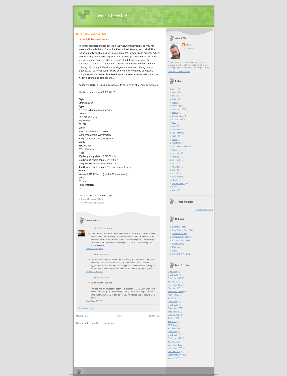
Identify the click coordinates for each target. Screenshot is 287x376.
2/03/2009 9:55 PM (94, 271)
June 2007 (172, 325)
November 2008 (175, 285)
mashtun (176, 153)
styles (174, 180)
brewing (92, 203)
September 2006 (175, 355)
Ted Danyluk (102, 228)
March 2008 (173, 305)
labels (175, 139)
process (175, 163)
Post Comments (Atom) (103, 323)
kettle (174, 136)
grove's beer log (111, 15)
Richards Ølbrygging (181, 240)
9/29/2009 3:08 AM (94, 301)
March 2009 (173, 275)
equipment (177, 109)
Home (118, 316)
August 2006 (173, 358)
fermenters (177, 119)
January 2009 (174, 282)
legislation (176, 143)
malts (174, 149)
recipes (100, 203)
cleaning (176, 106)
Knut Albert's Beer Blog (182, 230)
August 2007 (173, 318)
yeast (174, 190)
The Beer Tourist (179, 233)
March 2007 (173, 335)
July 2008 (172, 298)
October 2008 (174, 288)
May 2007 (172, 328)
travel (174, 187)
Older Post (154, 316)
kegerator (176, 133)
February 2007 (174, 338)
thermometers (178, 183)
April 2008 (172, 301)
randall (175, 173)
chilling (175, 102)
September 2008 (175, 291)
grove (188, 45)
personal (176, 156)
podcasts (176, 160)
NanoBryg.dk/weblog (181, 237)
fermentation (177, 116)
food (174, 122)
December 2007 (175, 308)
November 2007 (175, 312)
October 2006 (174, 351)
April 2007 (172, 331)
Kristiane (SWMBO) (181, 254)
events (175, 112)
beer (174, 89)
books (175, 92)
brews (175, 99)
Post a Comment (85, 308)
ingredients (177, 129)
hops (174, 126)
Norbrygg (176, 247)
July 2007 (172, 321)
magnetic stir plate (180, 146)
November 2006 (175, 348)
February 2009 (174, 278)
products (176, 167)
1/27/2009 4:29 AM (94, 248)
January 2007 (174, 342)
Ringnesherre (178, 243)
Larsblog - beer (179, 227)
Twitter (207, 68)
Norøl (174, 250)
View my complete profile (179, 71)
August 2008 (173, 295)
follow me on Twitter (204, 209)
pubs (174, 170)
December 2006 (175, 345)
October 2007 (174, 315)
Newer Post (82, 316)
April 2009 (172, 271)
